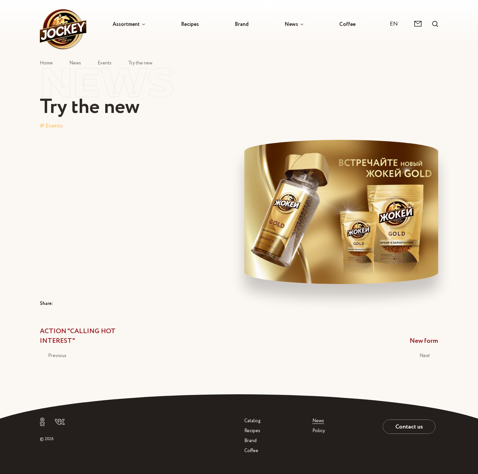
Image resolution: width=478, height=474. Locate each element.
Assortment (126, 24)
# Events (51, 125)
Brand (242, 24)
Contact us (409, 426)
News (291, 24)
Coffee (347, 24)
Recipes (190, 24)
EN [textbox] (394, 23)
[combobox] (397, 24)
